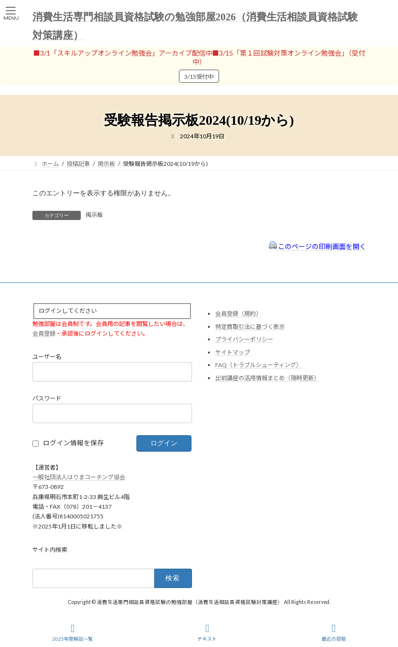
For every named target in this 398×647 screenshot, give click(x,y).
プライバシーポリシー (244, 339)
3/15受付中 (199, 76)
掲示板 (94, 214)
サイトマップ (232, 352)
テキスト (207, 632)
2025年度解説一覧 (72, 632)
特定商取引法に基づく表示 (250, 326)
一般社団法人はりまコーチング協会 (78, 477)
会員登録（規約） (238, 313)
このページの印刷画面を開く (317, 246)
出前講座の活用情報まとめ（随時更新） (267, 378)
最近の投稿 (334, 632)
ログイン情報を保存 (73, 443)
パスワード (46, 398)
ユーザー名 (46, 357)
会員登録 (44, 333)
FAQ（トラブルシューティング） (258, 365)
